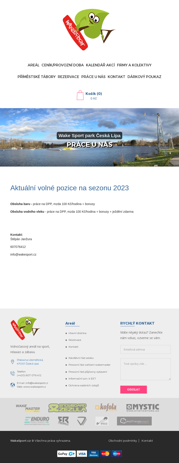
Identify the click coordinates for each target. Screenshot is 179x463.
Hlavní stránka (77, 332)
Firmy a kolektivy (134, 65)
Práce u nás (93, 76)
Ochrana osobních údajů (84, 385)
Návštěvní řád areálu (81, 357)
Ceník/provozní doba (63, 65)
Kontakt (116, 76)
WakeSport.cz (20, 440)
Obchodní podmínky (122, 440)
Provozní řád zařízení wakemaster (89, 364)
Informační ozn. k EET (82, 378)
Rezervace (68, 76)
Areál (33, 65)
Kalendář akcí (100, 65)
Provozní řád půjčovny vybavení (88, 371)
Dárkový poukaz (144, 76)
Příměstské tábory (37, 76)
